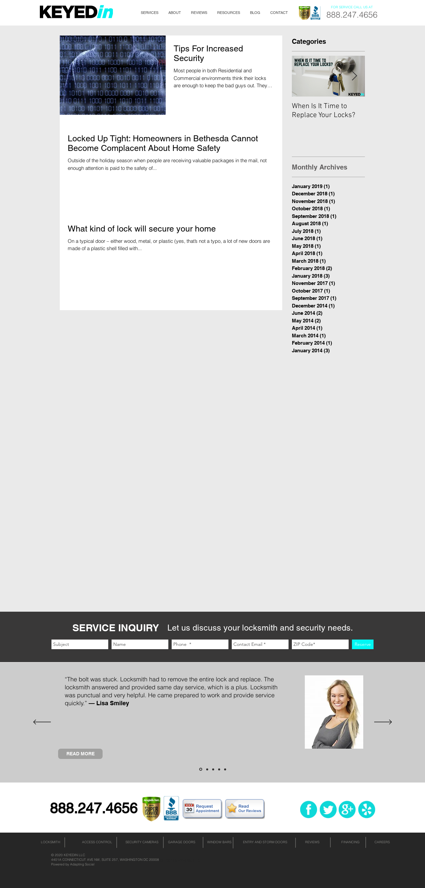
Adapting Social (82, 864)
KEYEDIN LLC (74, 855)
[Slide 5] (225, 769)
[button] (149, 12)
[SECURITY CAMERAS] (142, 842)
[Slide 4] (219, 769)
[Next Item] (354, 76)
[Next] (383, 722)
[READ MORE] (80, 754)
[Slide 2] (207, 769)
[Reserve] (363, 644)
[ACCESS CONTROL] (97, 842)
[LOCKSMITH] (50, 842)
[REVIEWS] (312, 842)
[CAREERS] (382, 842)
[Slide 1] (200, 769)
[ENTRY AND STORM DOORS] (265, 842)
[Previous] (42, 722)
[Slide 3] (213, 769)
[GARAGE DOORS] (182, 842)
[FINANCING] (350, 842)
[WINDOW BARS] (219, 842)
